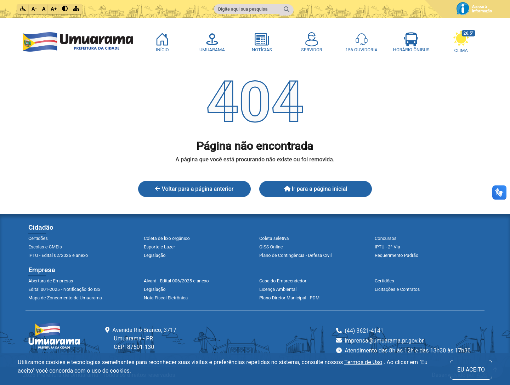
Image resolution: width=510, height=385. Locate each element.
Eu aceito (471, 369)
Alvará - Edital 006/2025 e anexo (176, 280)
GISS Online (271, 246)
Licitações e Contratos (397, 289)
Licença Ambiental (277, 289)
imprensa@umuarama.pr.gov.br (380, 340)
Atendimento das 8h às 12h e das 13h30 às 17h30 (403, 350)
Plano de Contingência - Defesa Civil (295, 255)
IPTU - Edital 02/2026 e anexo (58, 255)
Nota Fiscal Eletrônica (166, 297)
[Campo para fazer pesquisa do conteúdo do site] (247, 9)
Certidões (38, 238)
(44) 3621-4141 (359, 330)
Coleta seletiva (274, 238)
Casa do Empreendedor (282, 280)
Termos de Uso (363, 362)
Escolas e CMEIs (45, 246)
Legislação (155, 255)
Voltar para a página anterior (194, 188)
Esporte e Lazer (159, 246)
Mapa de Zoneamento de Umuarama (65, 297)
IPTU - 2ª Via (387, 246)
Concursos (385, 238)
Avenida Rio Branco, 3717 (140, 338)
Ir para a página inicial (315, 188)
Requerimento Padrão (396, 255)
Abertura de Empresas (50, 280)
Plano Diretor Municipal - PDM (289, 297)
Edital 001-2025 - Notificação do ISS (64, 289)
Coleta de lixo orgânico (167, 238)
